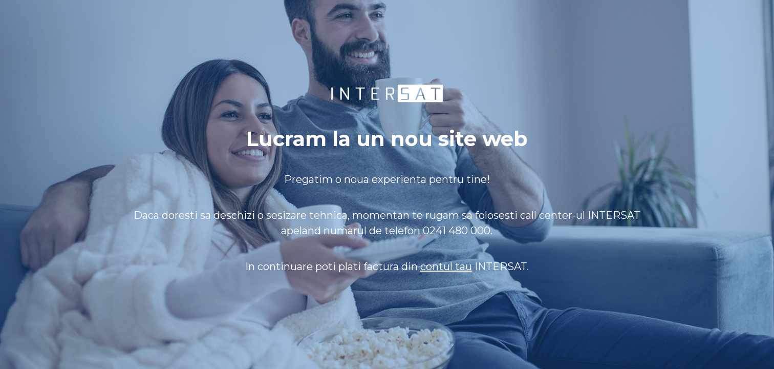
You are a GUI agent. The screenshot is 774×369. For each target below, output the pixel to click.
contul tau (446, 266)
